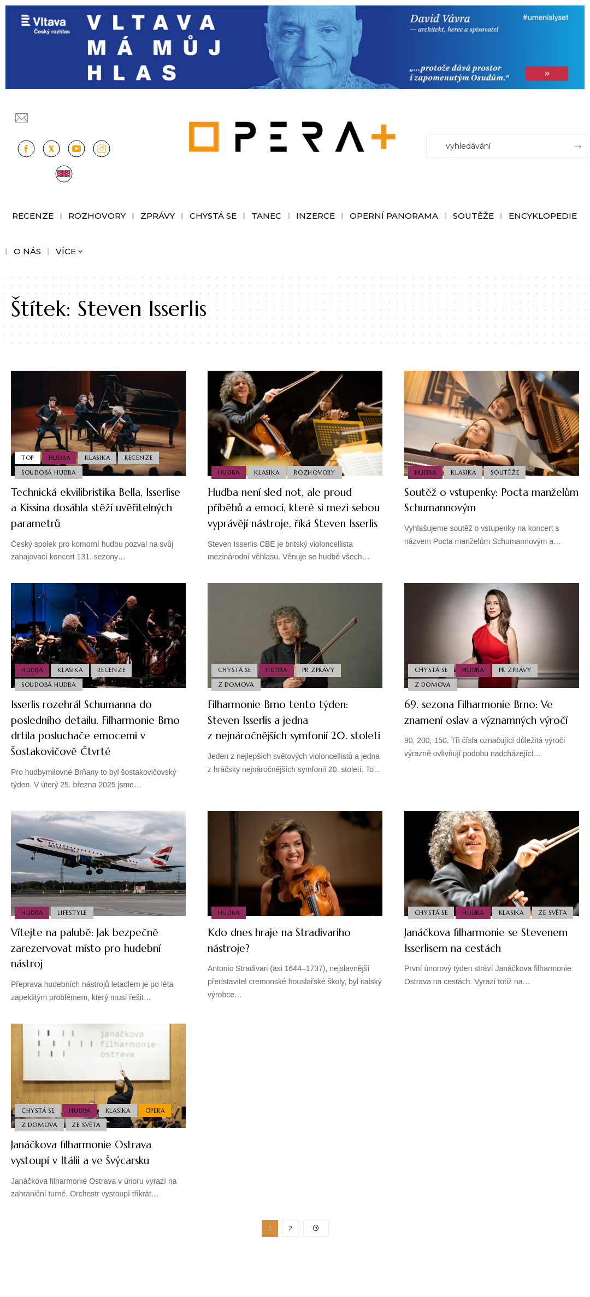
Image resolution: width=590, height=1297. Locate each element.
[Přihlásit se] (581, 112)
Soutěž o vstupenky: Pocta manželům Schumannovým (478, 499)
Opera (160, 1139)
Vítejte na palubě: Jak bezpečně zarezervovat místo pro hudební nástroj (92, 979)
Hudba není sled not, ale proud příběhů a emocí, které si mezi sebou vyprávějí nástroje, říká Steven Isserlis (290, 515)
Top (28, 455)
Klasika (101, 455)
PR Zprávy (322, 683)
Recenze (144, 455)
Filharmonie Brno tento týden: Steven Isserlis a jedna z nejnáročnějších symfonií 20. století (293, 743)
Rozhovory (318, 471)
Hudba (62, 455)
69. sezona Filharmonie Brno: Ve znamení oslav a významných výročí (485, 735)
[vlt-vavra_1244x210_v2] (295, 46)
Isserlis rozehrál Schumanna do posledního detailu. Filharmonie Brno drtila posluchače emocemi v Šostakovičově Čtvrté (96, 751)
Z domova (237, 699)
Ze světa (429, 943)
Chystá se (235, 683)
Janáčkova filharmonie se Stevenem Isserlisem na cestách (490, 971)
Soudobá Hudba (49, 471)
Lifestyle (74, 943)
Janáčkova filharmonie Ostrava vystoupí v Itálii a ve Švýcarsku (95, 1184)
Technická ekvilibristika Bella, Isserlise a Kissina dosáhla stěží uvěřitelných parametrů (95, 507)
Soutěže (508, 471)
